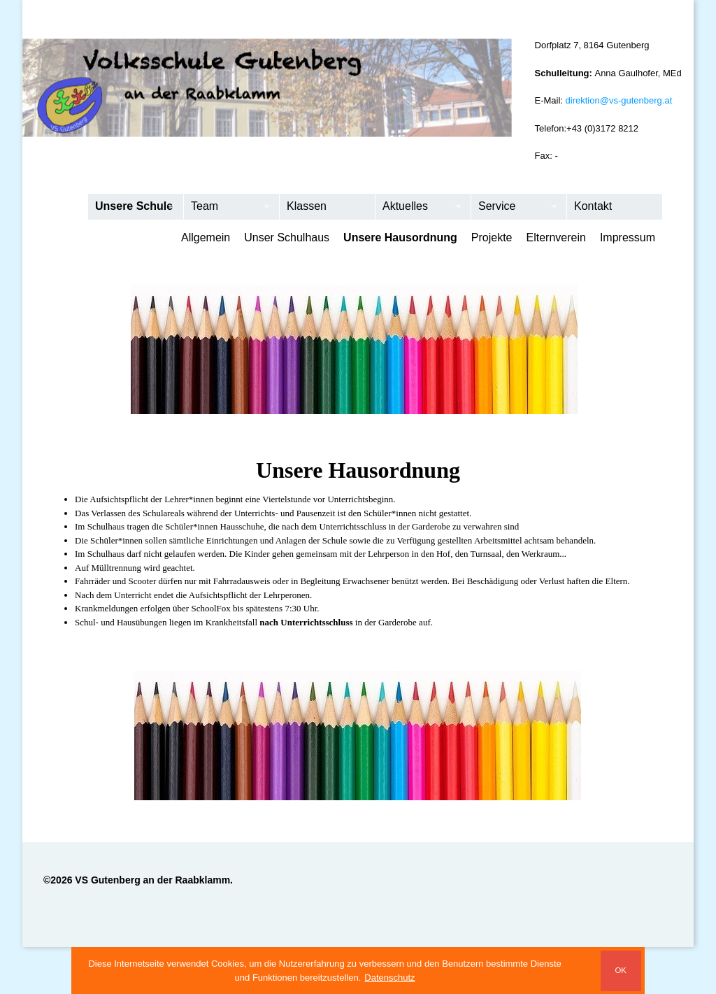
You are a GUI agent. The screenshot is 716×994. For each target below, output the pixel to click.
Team (227, 207)
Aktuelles (418, 207)
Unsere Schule (131, 207)
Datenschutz (389, 977)
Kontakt (593, 206)
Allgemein (205, 237)
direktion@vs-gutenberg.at (619, 100)
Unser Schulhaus (286, 237)
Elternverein (556, 237)
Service (514, 207)
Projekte (492, 237)
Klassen (307, 206)
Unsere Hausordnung (400, 237)
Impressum (627, 237)
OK (620, 970)
